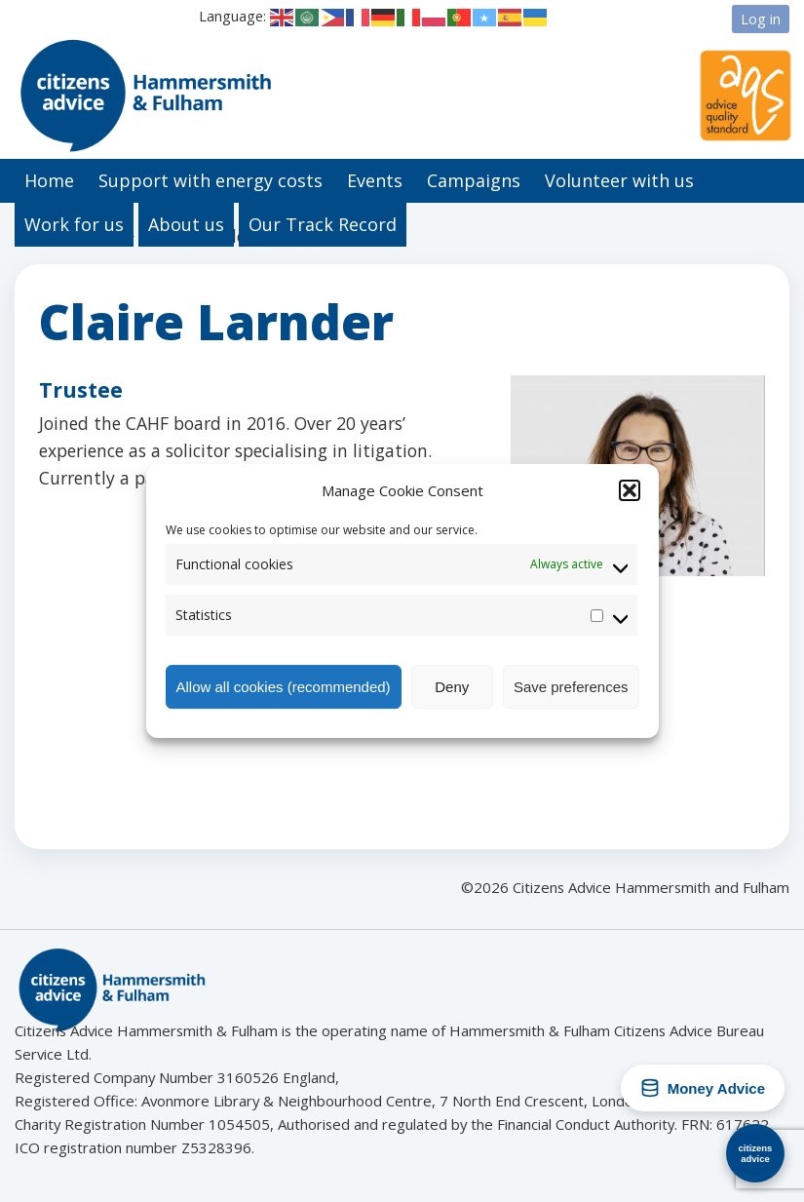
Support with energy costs (210, 180)
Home (49, 180)
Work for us (74, 224)
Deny (452, 687)
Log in (761, 18)
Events (374, 180)
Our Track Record (323, 224)
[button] (629, 490)
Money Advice (702, 1088)
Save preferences (571, 687)
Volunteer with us (619, 180)
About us (186, 224)
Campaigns (473, 180)
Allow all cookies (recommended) (283, 687)
